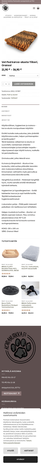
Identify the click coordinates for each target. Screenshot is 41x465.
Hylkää (10, 451)
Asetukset (29, 451)
